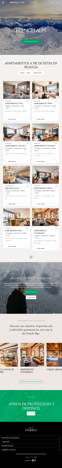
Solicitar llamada (31, 292)
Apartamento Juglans (44, 146)
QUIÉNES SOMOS (9, 450)
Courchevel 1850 (9, 185)
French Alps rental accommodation (31, 381)
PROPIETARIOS (7, 446)
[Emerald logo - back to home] (13, 2)
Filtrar (28, 73)
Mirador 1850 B (12, 188)
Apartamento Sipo (13, 230)
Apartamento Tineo (43, 103)
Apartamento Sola (14, 103)
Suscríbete (31, 413)
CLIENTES (6, 442)
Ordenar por (37, 73)
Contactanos (31, 297)
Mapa (22, 73)
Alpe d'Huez (37, 143)
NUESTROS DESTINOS (10, 438)
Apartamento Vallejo (15, 146)
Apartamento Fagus (43, 188)
